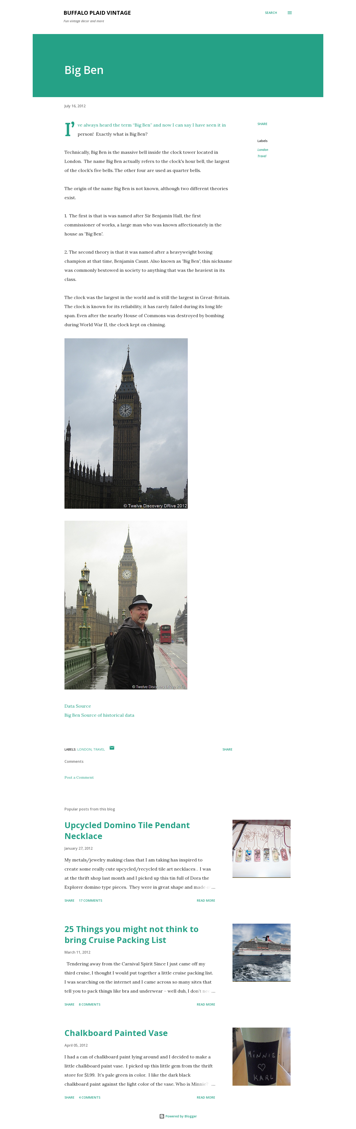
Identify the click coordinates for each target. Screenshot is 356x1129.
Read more (206, 900)
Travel (261, 156)
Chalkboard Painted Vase (116, 1032)
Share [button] (262, 124)
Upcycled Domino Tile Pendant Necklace (127, 831)
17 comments (90, 900)
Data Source (77, 706)
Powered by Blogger (178, 1116)
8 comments (89, 1004)
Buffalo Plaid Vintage (97, 12)
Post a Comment (79, 777)
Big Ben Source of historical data (99, 715)
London (262, 149)
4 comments (89, 1097)
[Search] (271, 12)
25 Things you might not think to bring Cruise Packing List (131, 934)
